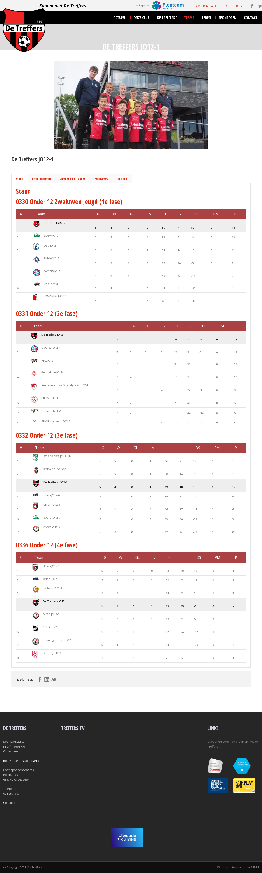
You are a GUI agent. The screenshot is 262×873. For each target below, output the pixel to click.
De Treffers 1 (167, 17)
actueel (120, 17)
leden (206, 17)
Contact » (9, 803)
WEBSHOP (216, 5)
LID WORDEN (201, 5)
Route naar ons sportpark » (21, 761)
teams (189, 17)
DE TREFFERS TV (233, 5)
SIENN (255, 867)
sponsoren (227, 17)
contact (251, 17)
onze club (141, 17)
